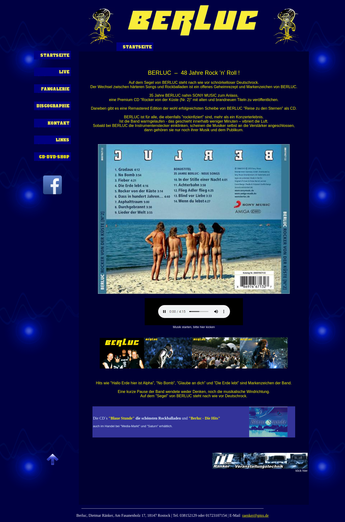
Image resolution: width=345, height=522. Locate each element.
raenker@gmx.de (255, 515)
